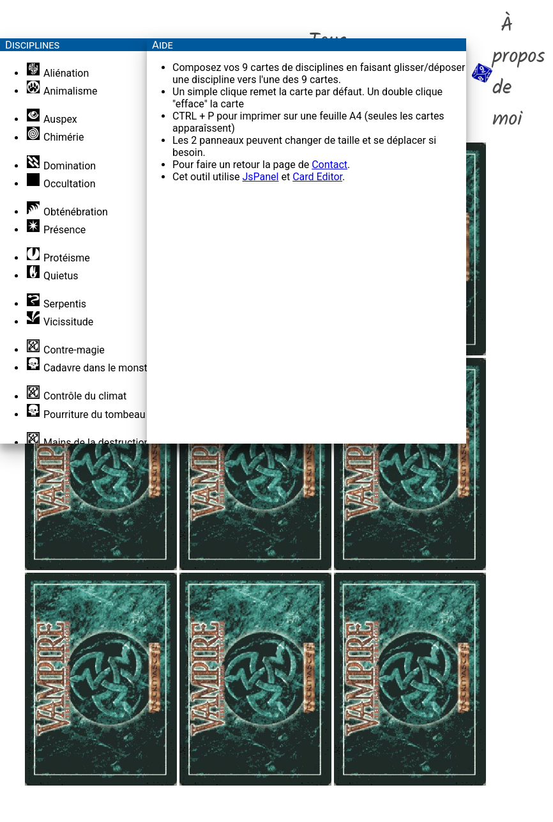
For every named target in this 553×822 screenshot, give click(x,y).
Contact (329, 165)
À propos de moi (508, 73)
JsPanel (260, 177)
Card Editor (317, 177)
